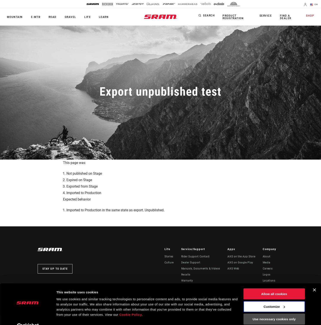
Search (209, 15)
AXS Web (233, 268)
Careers (267, 268)
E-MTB (34, 17)
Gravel (68, 17)
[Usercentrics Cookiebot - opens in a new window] (28, 316)
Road (51, 17)
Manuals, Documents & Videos (200, 268)
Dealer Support (190, 262)
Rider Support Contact (195, 256)
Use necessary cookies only (274, 309)
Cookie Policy (130, 304)
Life (84, 17)
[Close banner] (314, 280)
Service (266, 15)
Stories (168, 256)
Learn (99, 17)
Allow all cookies (274, 284)
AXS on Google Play (240, 262)
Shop (310, 15)
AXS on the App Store (241, 256)
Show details (66, 316)
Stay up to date (55, 268)
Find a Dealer (285, 17)
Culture (169, 262)
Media (266, 262)
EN (314, 4)
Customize (274, 297)
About (266, 256)
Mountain (14, 17)
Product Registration (232, 17)
